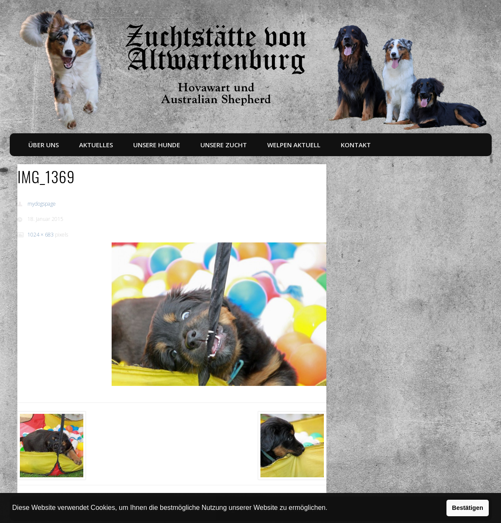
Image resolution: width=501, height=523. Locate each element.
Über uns (43, 144)
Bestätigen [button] (467, 507)
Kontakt (356, 144)
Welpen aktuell (293, 144)
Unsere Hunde (156, 144)
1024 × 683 (40, 234)
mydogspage (41, 203)
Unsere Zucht (223, 144)
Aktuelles (96, 144)
